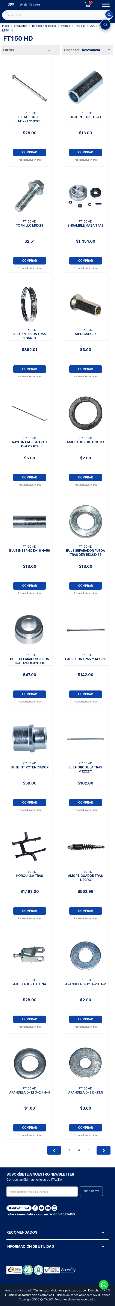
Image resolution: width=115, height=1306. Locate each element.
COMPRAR (29, 152)
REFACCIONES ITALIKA (44, 25)
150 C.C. (80, 25)
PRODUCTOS (20, 25)
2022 (93, 25)
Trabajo (65, 25)
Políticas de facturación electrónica (29, 1295)
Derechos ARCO (99, 1290)
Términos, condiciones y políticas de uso (59, 1290)
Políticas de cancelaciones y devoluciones (82, 1295)
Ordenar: (71, 50)
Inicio (5, 25)
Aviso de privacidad (18, 1290)
